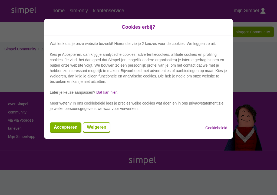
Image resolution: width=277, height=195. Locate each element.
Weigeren (96, 127)
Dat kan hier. (107, 92)
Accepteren (65, 127)
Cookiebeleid (216, 128)
